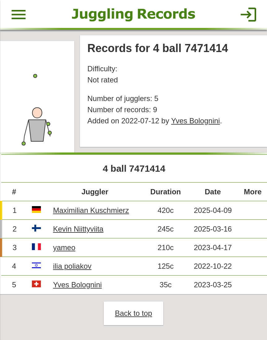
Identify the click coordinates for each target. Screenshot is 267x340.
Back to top (133, 313)
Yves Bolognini (195, 121)
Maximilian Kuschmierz (91, 210)
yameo (64, 247)
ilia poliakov (72, 266)
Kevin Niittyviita (78, 229)
